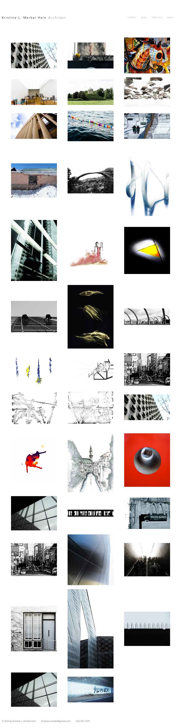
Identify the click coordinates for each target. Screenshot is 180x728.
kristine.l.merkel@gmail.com (55, 721)
